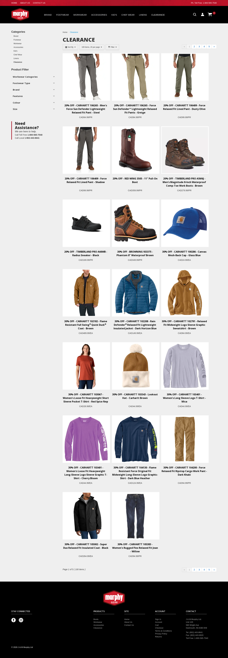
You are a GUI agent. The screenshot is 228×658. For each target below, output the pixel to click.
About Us (128, 622)
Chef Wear (128, 15)
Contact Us (129, 625)
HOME (14, 3)
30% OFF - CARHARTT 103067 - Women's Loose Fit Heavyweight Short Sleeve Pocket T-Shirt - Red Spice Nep (86, 398)
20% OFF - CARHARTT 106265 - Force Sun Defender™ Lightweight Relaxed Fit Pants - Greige (135, 109)
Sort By (70, 47)
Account (158, 622)
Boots (95, 619)
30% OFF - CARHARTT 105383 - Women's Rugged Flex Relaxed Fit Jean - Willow (135, 548)
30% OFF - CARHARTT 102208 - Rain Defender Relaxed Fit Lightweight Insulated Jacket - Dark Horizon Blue (135, 325)
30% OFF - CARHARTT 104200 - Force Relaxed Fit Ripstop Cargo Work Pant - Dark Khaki (184, 471)
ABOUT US (25, 3)
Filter (112, 47)
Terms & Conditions (163, 631)
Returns (158, 637)
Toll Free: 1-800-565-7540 (205, 3)
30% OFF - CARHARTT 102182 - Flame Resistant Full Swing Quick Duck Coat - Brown (85, 325)
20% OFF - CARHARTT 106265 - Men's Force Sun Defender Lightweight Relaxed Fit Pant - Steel (85, 109)
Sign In (158, 619)
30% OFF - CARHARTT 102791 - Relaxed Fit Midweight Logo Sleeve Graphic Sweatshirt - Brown (184, 325)
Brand (48, 15)
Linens (143, 15)
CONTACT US (39, 3)
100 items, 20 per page (92, 47)
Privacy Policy (161, 634)
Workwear (80, 15)
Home (126, 619)
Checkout (159, 628)
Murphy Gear (24, 14)
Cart (157, 625)
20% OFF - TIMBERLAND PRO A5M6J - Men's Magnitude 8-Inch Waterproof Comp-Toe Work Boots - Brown (184, 182)
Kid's (114, 15)
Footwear (62, 15)
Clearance (158, 15)
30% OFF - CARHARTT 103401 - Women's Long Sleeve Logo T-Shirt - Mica (184, 398)
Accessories (99, 15)
